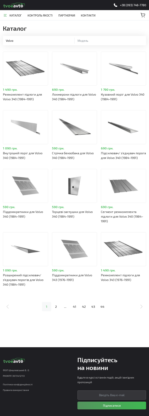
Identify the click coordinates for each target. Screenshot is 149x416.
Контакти (88, 15)
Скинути (69, 40)
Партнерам (66, 15)
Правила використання (16, 390)
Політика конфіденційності (18, 384)
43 (93, 306)
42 (84, 306)
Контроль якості (40, 15)
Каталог (16, 15)
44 (102, 306)
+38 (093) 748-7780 (133, 5)
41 (74, 306)
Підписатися (112, 405)
